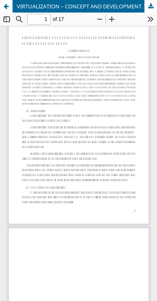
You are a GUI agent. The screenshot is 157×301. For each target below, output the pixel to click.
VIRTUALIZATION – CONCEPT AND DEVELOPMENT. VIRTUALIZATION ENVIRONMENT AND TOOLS (87, 6)
